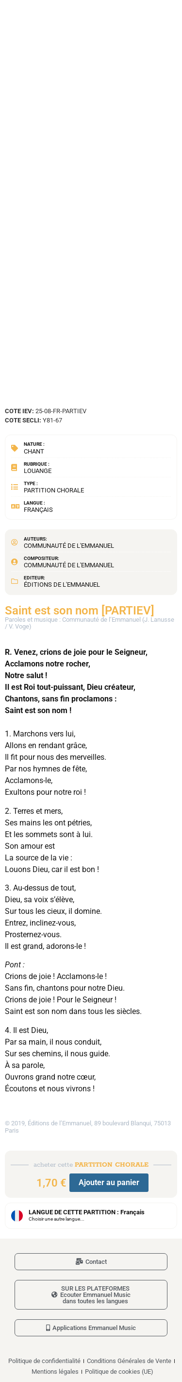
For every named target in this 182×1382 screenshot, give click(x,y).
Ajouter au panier (109, 1182)
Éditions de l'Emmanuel (62, 584)
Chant (34, 451)
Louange (37, 470)
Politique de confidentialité (44, 1361)
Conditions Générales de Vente (129, 1361)
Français (38, 509)
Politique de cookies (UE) (119, 1371)
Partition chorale (54, 490)
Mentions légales (55, 1371)
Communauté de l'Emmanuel (69, 545)
